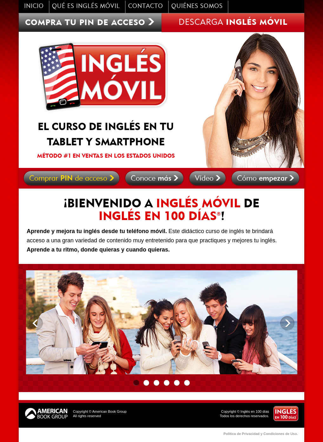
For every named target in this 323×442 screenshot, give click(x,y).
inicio (34, 6)
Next (287, 323)
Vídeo (208, 178)
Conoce (155, 178)
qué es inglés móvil (86, 6)
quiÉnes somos (197, 6)
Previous (36, 323)
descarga (233, 22)
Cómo (265, 178)
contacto (145, 6)
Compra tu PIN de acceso (90, 22)
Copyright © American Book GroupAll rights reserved (100, 414)
